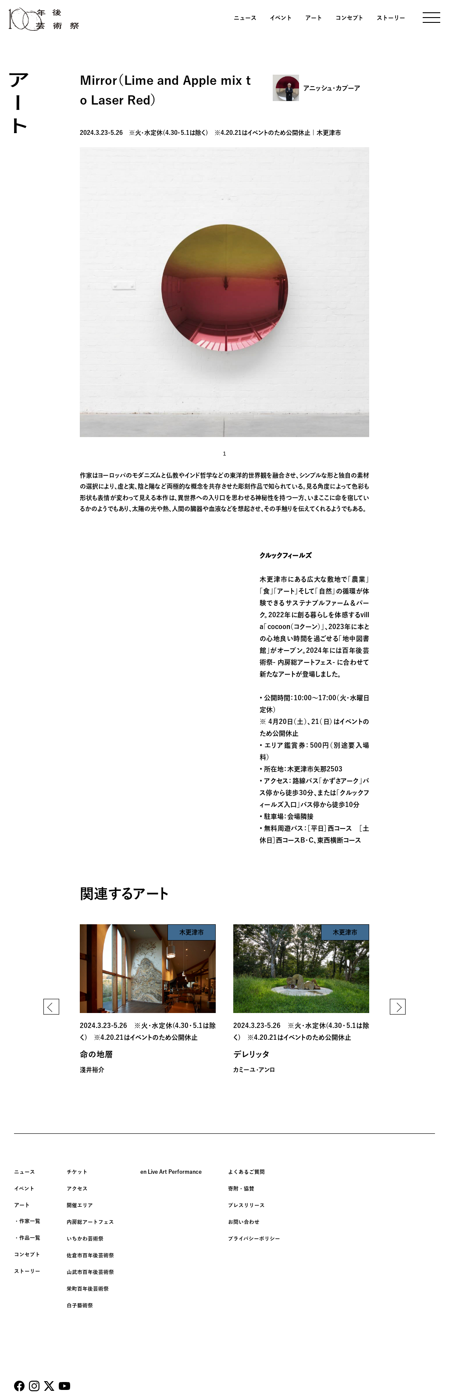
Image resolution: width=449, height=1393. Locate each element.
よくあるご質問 (246, 1172)
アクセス (77, 1187)
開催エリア (80, 1203)
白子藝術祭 (80, 1298)
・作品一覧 (27, 1235)
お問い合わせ (244, 1219)
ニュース (245, 18)
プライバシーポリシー (254, 1235)
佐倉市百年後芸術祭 (90, 1251)
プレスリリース (246, 1203)
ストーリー (391, 18)
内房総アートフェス (90, 1219)
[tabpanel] (224, 292)
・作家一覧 (27, 1219)
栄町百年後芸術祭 (88, 1282)
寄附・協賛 (241, 1187)
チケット (77, 1172)
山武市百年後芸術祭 (90, 1267)
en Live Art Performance (171, 1172)
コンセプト (349, 18)
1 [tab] (224, 453)
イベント (281, 18)
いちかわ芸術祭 (85, 1235)
